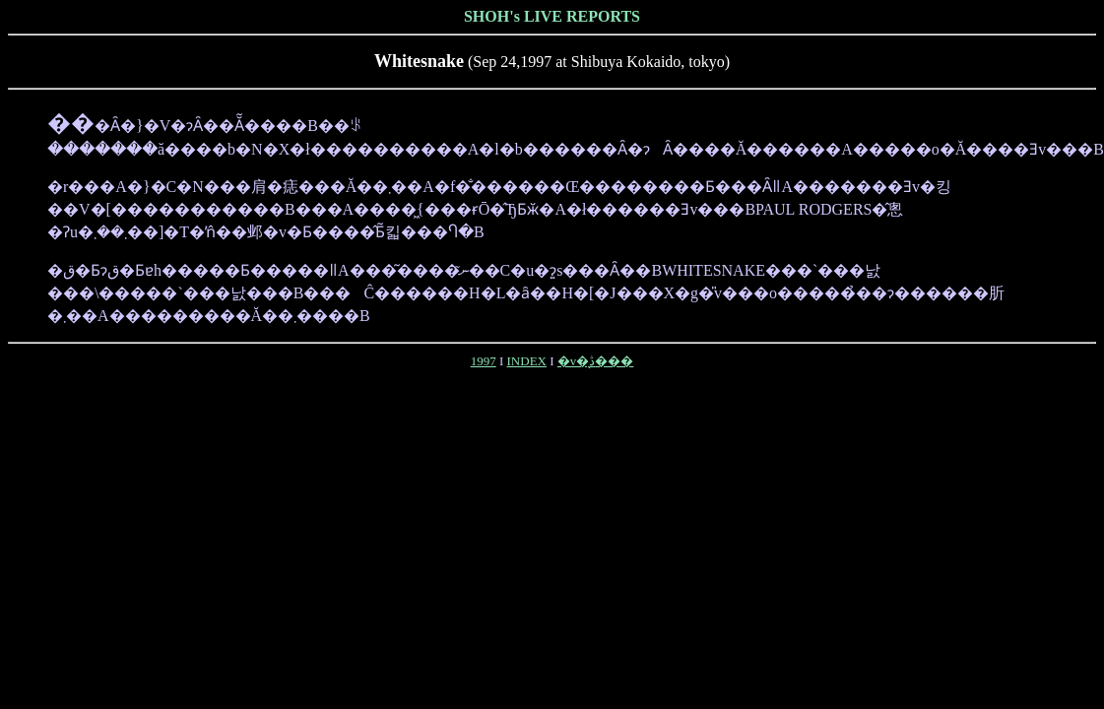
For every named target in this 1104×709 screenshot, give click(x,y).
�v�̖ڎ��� (595, 361)
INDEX (527, 361)
